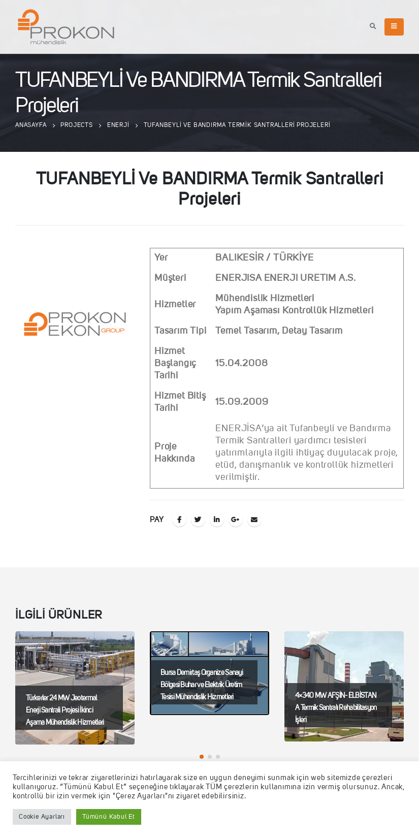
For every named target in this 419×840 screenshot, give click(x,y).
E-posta (254, 519)
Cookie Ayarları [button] (42, 817)
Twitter (198, 519)
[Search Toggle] (373, 27)
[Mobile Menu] (394, 27)
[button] (202, 756)
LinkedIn (217, 519)
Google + (236, 519)
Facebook (179, 519)
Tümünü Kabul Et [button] (108, 817)
